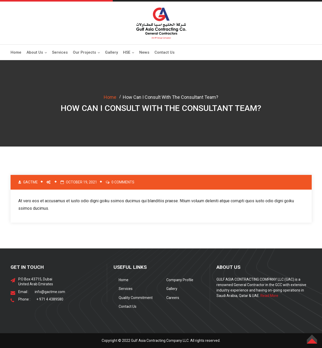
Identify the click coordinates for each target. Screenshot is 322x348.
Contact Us (164, 52)
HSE (126, 52)
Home (16, 52)
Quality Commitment (136, 298)
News (144, 52)
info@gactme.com (50, 292)
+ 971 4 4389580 (49, 299)
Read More (269, 296)
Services (60, 52)
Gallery (111, 52)
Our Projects (84, 52)
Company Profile (179, 280)
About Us (35, 52)
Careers (172, 298)
